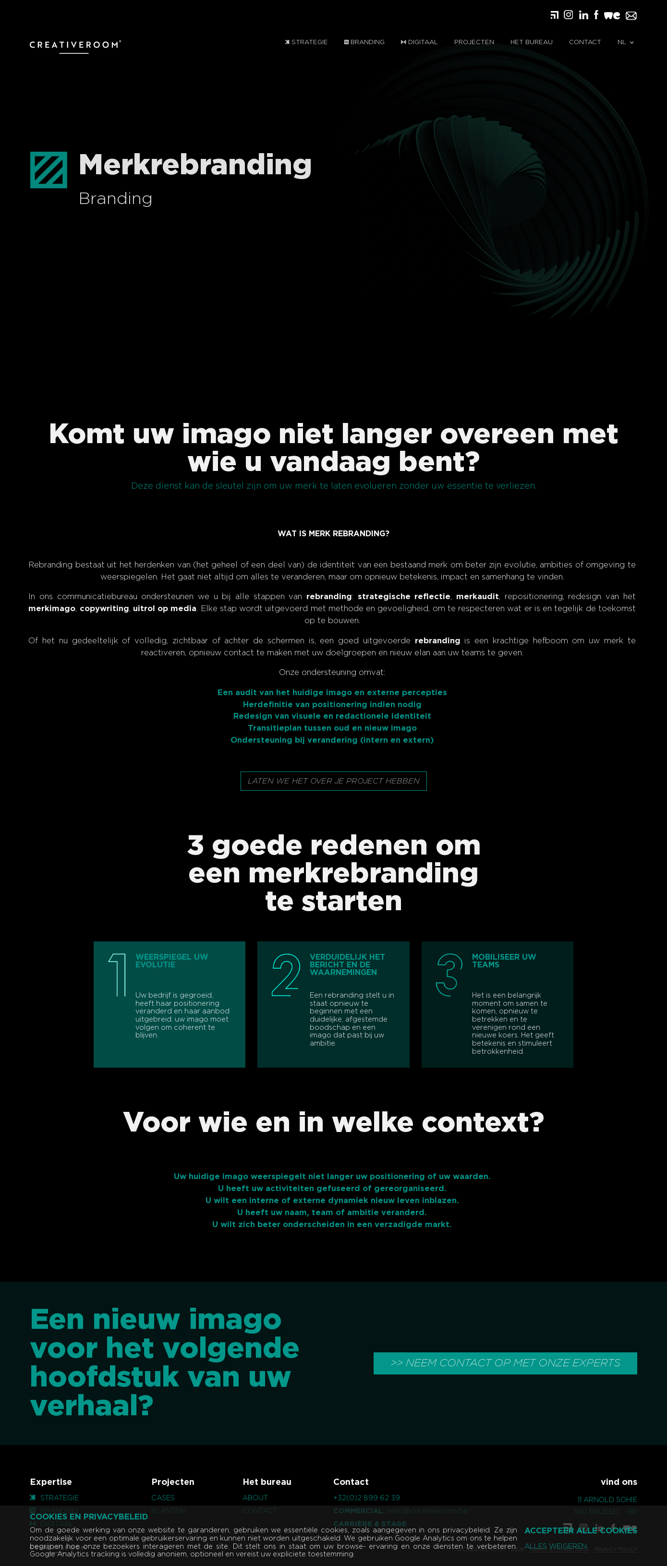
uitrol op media (150, 609)
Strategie (306, 42)
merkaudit (463, 597)
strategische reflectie (389, 597)
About (255, 1498)
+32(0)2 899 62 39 (366, 1498)
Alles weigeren (555, 1546)
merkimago (37, 609)
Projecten (474, 42)
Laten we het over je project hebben (334, 781)
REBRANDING (359, 534)
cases (163, 1498)
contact (585, 42)
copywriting (89, 609)
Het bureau (531, 42)
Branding (364, 42)
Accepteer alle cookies (580, 1531)
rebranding (315, 597)
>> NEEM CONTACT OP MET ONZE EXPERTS (505, 1363)
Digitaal (419, 42)
